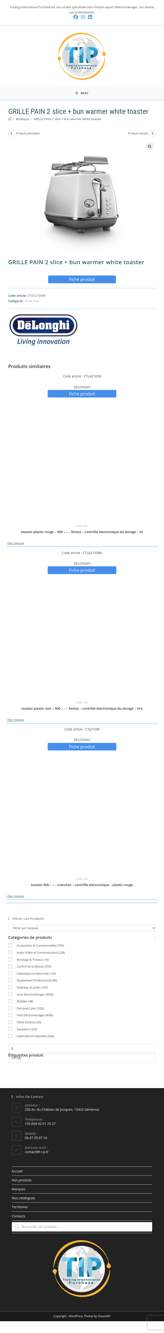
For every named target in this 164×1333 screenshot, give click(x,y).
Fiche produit (82, 280)
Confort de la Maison (34, 968)
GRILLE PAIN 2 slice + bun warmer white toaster (67, 120)
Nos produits (22, 1181)
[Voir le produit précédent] (11, 134)
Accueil (17, 1172)
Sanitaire (27, 1030)
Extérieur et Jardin (32, 988)
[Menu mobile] (82, 94)
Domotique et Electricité (36, 974)
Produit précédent (28, 134)
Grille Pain (32, 302)
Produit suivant (138, 134)
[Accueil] (9, 120)
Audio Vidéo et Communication (41, 954)
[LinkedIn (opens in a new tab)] (89, 17)
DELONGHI (82, 388)
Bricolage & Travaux (33, 961)
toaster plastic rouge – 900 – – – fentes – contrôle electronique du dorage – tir (82, 533)
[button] (149, 147)
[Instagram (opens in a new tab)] (83, 17)
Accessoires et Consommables (40, 947)
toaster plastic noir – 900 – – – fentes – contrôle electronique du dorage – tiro (82, 709)
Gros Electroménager (35, 995)
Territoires (20, 1208)
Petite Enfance (29, 1023)
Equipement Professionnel (37, 982)
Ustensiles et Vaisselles (35, 1037)
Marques (18, 1190)
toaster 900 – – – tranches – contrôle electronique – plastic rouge (82, 885)
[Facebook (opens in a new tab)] (76, 17)
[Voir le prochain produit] (152, 134)
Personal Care (30, 1009)
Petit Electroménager (35, 1016)
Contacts (18, 1217)
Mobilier (25, 1003)
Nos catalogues (23, 1199)
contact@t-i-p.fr (37, 1153)
